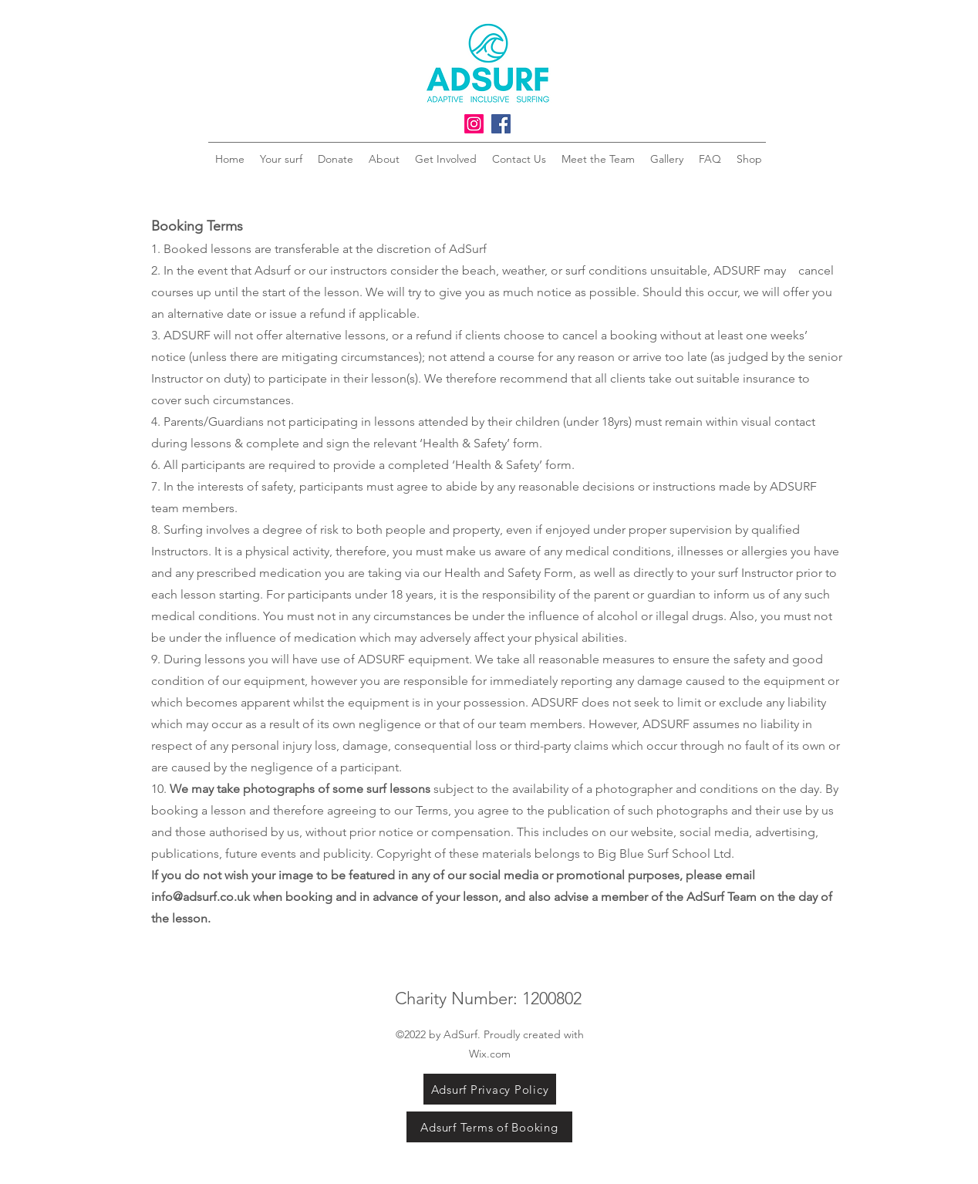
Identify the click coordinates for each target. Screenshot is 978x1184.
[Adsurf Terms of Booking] (489, 1126)
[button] (854, 91)
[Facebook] (501, 123)
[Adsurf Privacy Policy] (489, 1089)
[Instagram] (474, 123)
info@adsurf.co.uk (200, 896)
